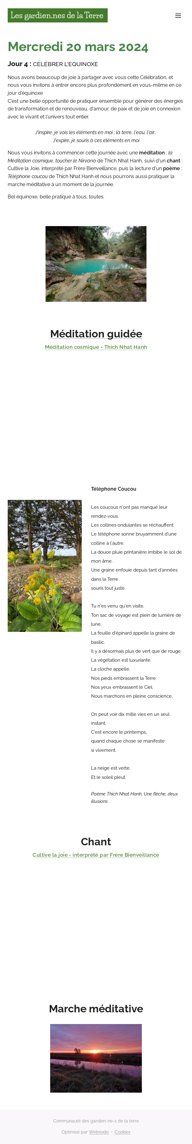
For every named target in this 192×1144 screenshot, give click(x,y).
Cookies (122, 1132)
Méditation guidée (96, 334)
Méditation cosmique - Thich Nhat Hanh (96, 347)
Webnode (99, 1132)
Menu (178, 15)
